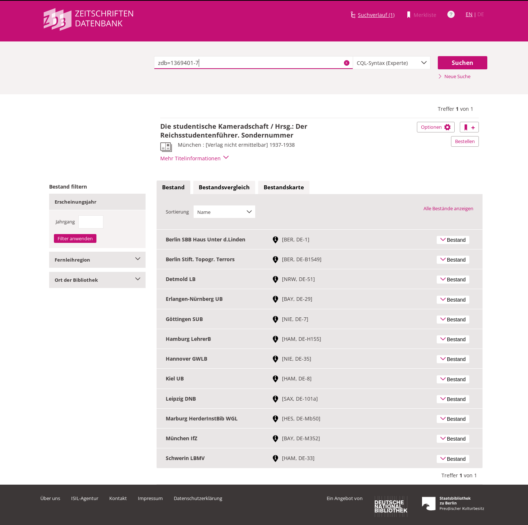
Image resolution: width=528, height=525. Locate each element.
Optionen (436, 127)
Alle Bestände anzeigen (448, 208)
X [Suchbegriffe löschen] (346, 62)
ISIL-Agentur (84, 498)
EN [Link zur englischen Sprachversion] (469, 14)
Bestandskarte (284, 187)
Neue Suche (454, 76)
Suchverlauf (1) (376, 14)
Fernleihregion (97, 259)
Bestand (173, 187)
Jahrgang (65, 221)
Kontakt (118, 498)
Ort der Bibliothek (97, 280)
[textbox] (253, 62)
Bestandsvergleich (224, 187)
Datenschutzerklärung (198, 498)
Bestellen (465, 141)
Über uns (50, 498)
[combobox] (391, 62)
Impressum (150, 498)
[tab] (173, 187)
